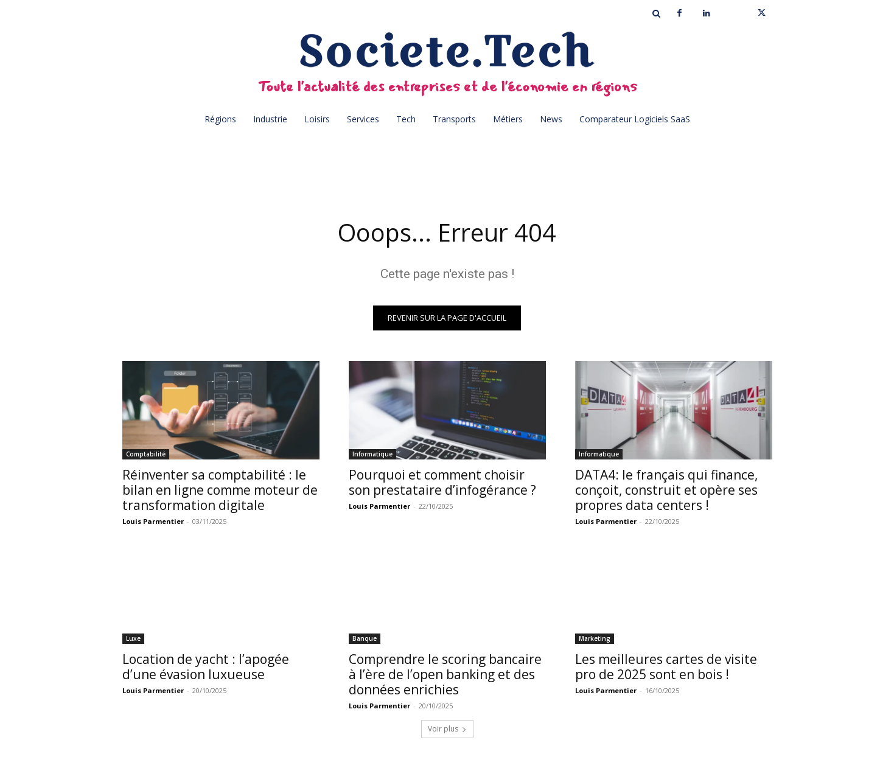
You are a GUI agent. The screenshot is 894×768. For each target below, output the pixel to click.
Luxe (133, 639)
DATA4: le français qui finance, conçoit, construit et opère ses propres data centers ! (666, 490)
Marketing (594, 639)
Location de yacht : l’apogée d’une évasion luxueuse (205, 667)
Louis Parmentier (153, 521)
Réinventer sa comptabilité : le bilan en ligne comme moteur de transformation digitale (220, 490)
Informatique (372, 454)
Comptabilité (146, 454)
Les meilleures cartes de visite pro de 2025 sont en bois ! (666, 667)
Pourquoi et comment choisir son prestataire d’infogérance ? (442, 483)
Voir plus (447, 729)
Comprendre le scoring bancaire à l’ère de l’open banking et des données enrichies (445, 675)
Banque (364, 639)
